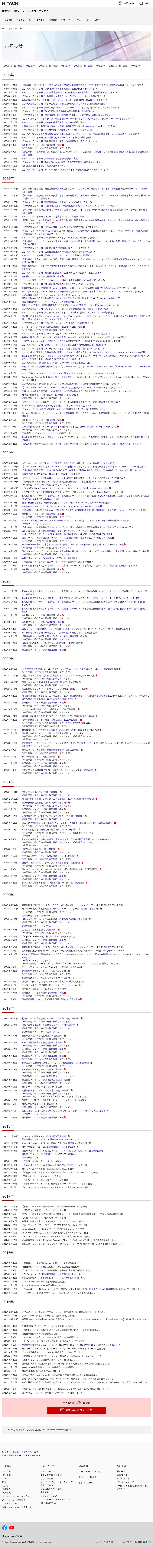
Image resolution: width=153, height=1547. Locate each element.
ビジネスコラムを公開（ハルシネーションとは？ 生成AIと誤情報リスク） (56, 323)
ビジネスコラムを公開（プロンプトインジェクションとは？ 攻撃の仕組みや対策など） (63, 345)
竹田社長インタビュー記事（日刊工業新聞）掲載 (45, 1080)
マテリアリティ (47, 1471)
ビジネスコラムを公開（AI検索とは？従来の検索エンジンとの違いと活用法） (58, 284)
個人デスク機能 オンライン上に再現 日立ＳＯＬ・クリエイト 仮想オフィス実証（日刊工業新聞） (68, 823)
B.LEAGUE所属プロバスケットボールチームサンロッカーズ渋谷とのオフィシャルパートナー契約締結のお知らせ (75, 520)
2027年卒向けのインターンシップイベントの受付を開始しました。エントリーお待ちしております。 (69, 373)
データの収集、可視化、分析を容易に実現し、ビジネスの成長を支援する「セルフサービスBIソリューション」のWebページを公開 (83, 352)
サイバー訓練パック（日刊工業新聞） (39, 756)
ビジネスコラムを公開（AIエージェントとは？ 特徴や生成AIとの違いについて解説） (62, 348)
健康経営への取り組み (51, 1489)
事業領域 (6, 1493)
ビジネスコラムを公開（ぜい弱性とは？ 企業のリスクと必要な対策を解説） (58, 137)
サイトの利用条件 (124, 1542)
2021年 (64, 66)
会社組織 (6, 1475)
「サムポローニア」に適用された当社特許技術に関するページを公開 (54, 1165)
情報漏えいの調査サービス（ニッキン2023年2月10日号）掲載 (51, 643)
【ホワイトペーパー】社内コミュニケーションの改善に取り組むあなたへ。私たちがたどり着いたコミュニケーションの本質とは (82, 466)
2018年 (99, 66)
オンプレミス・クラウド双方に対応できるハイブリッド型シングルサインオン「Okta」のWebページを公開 (72, 492)
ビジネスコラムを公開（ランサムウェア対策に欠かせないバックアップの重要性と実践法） (65, 104)
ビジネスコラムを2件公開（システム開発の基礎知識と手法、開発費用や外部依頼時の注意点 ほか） (69, 384)
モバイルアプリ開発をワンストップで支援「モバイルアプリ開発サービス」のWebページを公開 (67, 463)
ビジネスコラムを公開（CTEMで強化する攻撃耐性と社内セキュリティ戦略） (58, 130)
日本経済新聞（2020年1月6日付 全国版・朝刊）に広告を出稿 (51, 999)
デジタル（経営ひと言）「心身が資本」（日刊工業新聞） (49, 856)
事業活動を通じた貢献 (51, 1475)
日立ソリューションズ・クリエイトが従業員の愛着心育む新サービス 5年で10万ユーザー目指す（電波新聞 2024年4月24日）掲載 (84, 551)
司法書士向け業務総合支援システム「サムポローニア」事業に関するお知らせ (58, 716)
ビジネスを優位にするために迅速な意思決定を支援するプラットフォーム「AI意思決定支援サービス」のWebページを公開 (79, 134)
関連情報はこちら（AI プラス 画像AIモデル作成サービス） (49, 1139)
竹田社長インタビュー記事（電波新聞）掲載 (43, 650)
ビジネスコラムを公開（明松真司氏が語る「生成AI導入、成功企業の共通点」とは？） (62, 273)
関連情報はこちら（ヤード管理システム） (42, 1032)
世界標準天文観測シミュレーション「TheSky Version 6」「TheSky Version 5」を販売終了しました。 (70, 1345)
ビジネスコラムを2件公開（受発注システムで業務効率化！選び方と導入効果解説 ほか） (64, 409)
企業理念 (6, 1489)
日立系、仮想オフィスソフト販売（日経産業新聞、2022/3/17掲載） (54, 733)
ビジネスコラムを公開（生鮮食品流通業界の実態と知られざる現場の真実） (57, 251)
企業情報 (8, 20)
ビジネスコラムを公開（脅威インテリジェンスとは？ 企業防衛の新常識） (56, 255)
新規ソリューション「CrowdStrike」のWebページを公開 (49, 558)
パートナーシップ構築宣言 (15, 1500)
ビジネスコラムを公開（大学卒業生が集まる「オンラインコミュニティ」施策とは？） (62, 96)
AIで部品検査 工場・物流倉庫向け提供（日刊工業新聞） (49, 1147)
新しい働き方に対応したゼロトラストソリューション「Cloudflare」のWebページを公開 (63, 100)
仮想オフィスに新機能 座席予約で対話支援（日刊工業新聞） (50, 682)
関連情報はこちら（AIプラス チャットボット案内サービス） (50, 978)
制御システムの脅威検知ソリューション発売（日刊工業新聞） (51, 1018)
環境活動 (44, 1492)
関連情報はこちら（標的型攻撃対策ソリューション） (47, 1076)
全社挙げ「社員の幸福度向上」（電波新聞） (43, 1035)
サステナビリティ (24, 20)
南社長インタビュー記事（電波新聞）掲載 (42, 145)
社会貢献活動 (46, 1478)
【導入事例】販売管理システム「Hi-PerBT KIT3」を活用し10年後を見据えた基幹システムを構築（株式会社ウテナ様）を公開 (81, 470)
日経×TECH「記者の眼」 (66, 1153)
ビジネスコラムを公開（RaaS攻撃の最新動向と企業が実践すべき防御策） (57, 111)
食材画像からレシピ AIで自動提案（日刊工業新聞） (46, 1090)
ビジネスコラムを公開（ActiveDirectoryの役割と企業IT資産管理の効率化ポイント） (61, 162)
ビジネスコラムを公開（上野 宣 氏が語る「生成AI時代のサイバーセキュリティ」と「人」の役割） (68, 206)
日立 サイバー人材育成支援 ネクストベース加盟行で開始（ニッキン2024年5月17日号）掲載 (67, 538)
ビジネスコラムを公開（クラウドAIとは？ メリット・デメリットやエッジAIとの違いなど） (65, 333)
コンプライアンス (48, 1496)
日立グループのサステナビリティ (56, 1499)
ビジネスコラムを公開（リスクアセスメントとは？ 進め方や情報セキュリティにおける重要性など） (69, 312)
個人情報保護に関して (142, 1542)
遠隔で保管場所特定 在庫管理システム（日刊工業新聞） (49, 1025)
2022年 (52, 66)
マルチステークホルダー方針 (16, 1496)
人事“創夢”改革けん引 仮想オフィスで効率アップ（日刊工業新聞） (53, 816)
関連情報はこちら (30, 1157)
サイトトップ (7, 29)
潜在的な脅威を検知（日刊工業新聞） (39, 849)
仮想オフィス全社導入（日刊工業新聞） (40, 792)
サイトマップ (96, 1542)
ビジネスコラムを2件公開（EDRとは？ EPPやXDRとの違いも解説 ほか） (58, 363)
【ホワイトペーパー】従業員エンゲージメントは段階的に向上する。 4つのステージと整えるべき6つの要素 (72, 478)
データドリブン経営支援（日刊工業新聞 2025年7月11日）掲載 (52, 327)
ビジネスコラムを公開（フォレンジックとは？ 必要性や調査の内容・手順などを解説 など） (66, 309)
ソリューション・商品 (71, 20)
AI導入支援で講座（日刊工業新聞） (38, 1104)
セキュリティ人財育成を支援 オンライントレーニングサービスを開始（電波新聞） (61, 908)
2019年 (87, 66)
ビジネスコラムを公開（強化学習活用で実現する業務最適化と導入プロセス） (58, 141)
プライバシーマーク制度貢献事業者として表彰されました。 (50, 1274)
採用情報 (53, 20)
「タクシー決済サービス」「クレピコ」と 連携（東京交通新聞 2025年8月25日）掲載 (62, 280)
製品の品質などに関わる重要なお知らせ (21, 1455)
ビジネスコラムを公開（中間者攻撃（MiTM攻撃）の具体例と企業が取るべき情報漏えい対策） (66, 115)
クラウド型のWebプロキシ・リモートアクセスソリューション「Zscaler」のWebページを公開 (66, 488)
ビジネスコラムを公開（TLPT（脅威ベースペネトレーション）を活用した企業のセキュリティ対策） (69, 107)
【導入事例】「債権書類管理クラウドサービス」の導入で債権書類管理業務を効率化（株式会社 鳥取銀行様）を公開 (76, 527)
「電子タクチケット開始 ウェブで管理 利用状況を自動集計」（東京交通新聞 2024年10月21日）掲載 (69, 481)
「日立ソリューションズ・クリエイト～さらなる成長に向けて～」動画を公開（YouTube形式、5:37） (70, 341)
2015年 (134, 66)
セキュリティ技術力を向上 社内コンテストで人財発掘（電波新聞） (53, 883)
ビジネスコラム (87, 1482)
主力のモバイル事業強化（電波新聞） (39, 929)
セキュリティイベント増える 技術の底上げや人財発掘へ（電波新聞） (55, 1143)
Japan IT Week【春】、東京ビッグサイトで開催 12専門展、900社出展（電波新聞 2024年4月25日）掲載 (73, 544)
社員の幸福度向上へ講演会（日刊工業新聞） (43, 1042)
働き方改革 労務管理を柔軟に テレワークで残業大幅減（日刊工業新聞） (56, 1063)
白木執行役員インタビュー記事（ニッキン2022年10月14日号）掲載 (54, 689)
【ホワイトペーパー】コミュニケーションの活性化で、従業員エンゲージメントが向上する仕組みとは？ (71, 387)
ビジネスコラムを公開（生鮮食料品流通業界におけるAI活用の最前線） (55, 122)
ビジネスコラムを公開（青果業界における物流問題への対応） (51, 158)
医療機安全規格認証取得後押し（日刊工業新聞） (45, 802)
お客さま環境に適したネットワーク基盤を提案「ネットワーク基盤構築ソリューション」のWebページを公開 (73, 337)
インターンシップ (125, 1482)
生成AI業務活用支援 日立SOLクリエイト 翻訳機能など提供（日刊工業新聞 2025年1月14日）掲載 (69, 426)
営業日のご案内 (109, 1542)
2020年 (75, 66)
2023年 (40, 66)
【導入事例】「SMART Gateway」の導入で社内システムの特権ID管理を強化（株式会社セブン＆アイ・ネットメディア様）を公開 (83, 510)
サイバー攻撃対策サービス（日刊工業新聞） (43, 1069)
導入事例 (40, 20)
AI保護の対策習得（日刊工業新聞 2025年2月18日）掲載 (49, 395)
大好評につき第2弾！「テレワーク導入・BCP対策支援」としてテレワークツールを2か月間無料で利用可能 (72, 947)
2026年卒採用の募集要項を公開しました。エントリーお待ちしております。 (58, 405)
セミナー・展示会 (93, 20)
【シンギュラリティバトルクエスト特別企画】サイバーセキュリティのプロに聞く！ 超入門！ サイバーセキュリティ (77, 118)
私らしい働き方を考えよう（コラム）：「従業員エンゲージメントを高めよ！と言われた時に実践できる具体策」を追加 (78, 565)
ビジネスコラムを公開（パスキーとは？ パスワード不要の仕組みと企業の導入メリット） (64, 169)
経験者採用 (122, 1475)
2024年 (29, 66)
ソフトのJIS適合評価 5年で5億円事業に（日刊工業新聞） (50, 709)
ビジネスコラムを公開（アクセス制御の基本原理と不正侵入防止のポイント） (58, 89)
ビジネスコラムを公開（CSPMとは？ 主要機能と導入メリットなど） (54, 248)
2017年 (110, 66)
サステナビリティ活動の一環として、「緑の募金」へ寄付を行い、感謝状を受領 (59, 632)
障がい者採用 (123, 1478)
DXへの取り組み (48, 1503)
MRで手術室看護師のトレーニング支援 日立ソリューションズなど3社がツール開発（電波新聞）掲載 (70, 669)
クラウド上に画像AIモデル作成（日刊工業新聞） (45, 1136)
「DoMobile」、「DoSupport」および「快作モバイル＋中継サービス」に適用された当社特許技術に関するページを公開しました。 (84, 1289)
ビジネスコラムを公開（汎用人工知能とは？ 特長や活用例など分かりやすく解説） (61, 227)
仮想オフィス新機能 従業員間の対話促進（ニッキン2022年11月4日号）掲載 (58, 675)
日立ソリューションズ (17, 1507)
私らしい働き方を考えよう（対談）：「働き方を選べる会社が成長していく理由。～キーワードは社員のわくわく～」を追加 (80, 598)
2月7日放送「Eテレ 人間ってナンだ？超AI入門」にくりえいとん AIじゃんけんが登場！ (64, 1111)
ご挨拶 (5, 1486)
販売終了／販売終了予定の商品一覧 (19, 1452)
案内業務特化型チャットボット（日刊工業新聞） (45, 971)
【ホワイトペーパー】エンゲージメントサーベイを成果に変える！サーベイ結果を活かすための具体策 (70, 402)
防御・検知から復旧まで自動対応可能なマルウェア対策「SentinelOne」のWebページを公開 (65, 502)
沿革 (4, 1478)
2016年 (122, 66)
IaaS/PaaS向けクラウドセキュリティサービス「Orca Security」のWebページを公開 (62, 506)
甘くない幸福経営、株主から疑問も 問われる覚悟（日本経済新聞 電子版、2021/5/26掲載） (65, 839)
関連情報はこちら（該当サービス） (38, 915)
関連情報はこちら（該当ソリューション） (42, 926)
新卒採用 (121, 1471)
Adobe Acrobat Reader (52, 1430)
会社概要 (6, 1471)
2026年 (5, 66)
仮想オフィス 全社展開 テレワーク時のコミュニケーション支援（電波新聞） (58, 770)
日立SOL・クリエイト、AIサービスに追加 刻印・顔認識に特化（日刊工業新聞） (60, 869)
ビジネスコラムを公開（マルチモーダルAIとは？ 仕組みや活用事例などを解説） (60, 237)
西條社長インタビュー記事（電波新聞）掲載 (43, 1117)
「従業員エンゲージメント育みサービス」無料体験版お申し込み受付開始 (56, 562)
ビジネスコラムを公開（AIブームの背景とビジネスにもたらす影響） (54, 216)
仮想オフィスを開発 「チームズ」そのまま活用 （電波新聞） (51, 862)
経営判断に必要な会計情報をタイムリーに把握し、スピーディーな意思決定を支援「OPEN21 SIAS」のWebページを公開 (79, 288)
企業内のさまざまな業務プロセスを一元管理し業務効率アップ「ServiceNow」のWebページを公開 (68, 126)
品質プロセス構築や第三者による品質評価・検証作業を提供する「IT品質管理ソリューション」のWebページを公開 (76, 391)
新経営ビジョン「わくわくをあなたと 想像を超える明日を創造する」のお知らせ (60, 729)
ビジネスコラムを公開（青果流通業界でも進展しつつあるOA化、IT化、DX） (58, 202)
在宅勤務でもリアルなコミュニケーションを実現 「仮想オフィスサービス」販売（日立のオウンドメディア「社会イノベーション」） (85, 743)
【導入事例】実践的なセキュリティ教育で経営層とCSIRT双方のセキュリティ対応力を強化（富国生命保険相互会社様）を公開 (81, 85)
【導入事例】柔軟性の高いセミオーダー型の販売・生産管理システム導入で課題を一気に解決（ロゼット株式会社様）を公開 (80, 444)
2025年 (17, 66)
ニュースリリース (10, 1503)
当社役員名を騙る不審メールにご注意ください (44, 166)
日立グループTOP (12, 1536)
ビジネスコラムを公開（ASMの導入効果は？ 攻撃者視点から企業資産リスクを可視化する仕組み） (68, 92)
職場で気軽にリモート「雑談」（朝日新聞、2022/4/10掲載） (50, 720)
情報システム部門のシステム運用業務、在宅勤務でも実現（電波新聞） (55, 919)
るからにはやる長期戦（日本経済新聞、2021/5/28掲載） (49, 829)
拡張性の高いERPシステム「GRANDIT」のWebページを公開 (51, 474)
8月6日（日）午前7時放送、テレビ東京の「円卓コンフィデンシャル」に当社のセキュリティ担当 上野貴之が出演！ (76, 629)
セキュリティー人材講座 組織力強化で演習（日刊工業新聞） (51, 750)
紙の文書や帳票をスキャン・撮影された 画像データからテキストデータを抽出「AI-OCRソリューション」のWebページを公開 (81, 291)
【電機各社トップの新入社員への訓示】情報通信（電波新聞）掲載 (53, 636)
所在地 (5, 1482)
